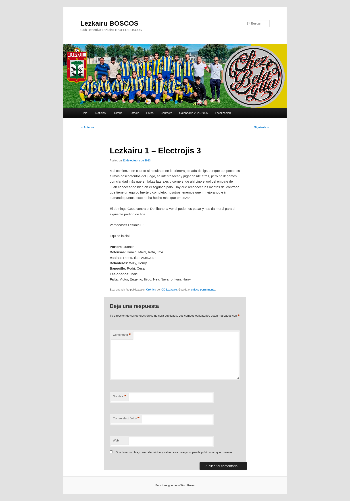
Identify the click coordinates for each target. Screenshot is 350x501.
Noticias (100, 113)
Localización (223, 113)
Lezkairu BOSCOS (109, 23)
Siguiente (262, 127)
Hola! (84, 113)
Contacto (166, 113)
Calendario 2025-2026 (193, 113)
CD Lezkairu (169, 289)
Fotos (150, 113)
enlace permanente (203, 289)
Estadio (134, 113)
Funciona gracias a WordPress (174, 485)
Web (116, 440)
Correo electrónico (126, 418)
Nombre (119, 396)
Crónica (151, 289)
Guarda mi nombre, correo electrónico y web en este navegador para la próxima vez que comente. (174, 452)
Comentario (122, 335)
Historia (118, 113)
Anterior (87, 127)
